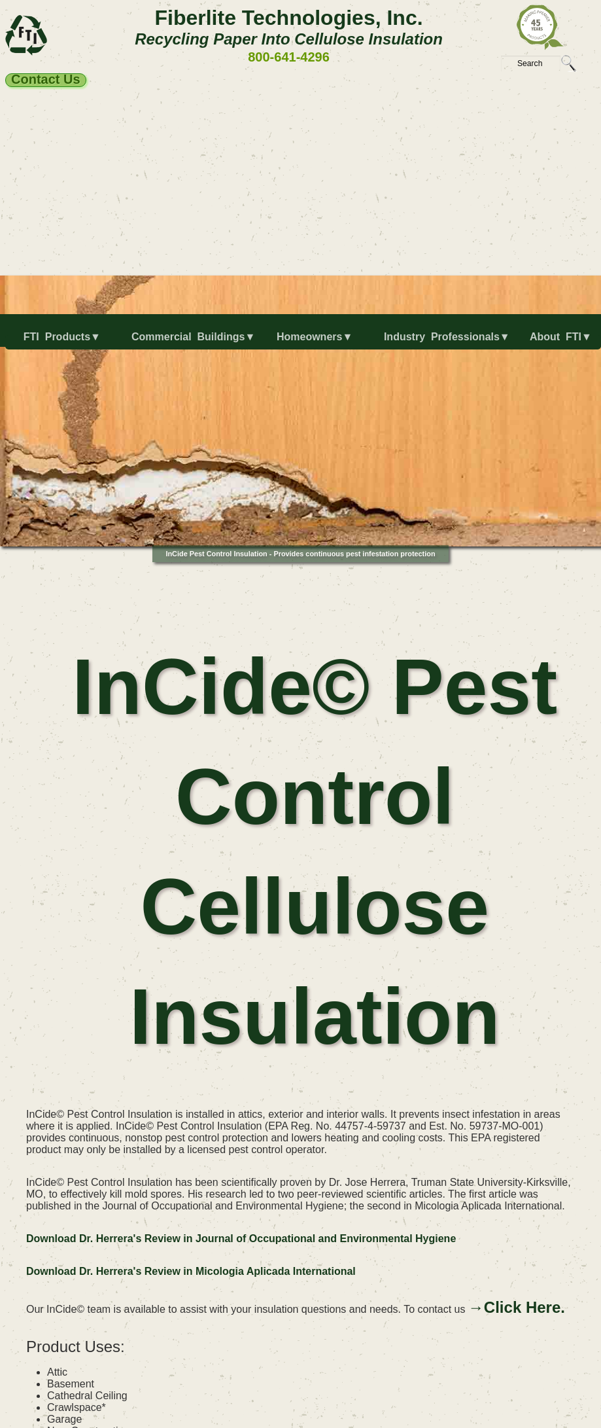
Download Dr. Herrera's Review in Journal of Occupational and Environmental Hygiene (241, 1238)
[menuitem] (57, 342)
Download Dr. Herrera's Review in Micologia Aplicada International (191, 1271)
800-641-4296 (289, 57)
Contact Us (45, 79)
